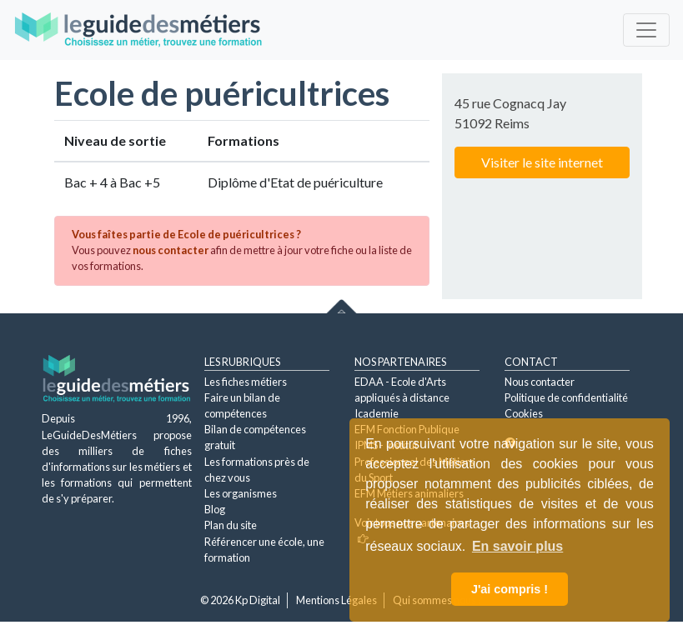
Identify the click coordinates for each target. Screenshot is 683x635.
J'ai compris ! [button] (509, 589)
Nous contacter (540, 381)
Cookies (524, 413)
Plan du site (230, 525)
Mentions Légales (336, 600)
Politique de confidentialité (566, 397)
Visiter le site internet (542, 162)
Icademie (376, 413)
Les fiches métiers (245, 381)
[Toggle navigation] (646, 30)
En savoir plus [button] (517, 546)
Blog (214, 509)
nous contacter (170, 250)
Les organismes (240, 493)
